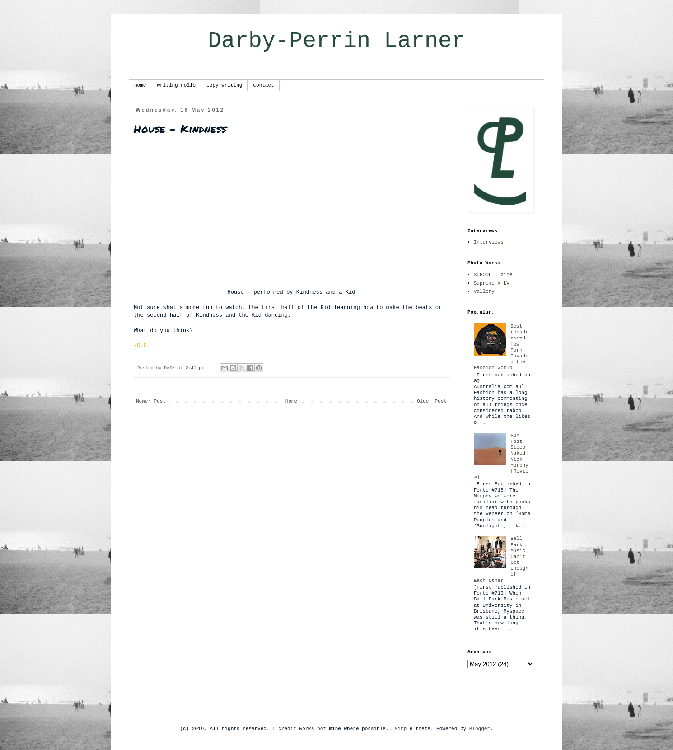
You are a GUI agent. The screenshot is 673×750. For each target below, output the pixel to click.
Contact (263, 85)
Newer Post (151, 401)
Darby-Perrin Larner (336, 41)
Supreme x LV (491, 283)
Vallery (484, 291)
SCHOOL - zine (493, 274)
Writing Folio (176, 85)
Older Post (432, 401)
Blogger (479, 728)
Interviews (489, 242)
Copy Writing (224, 85)
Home (140, 85)
